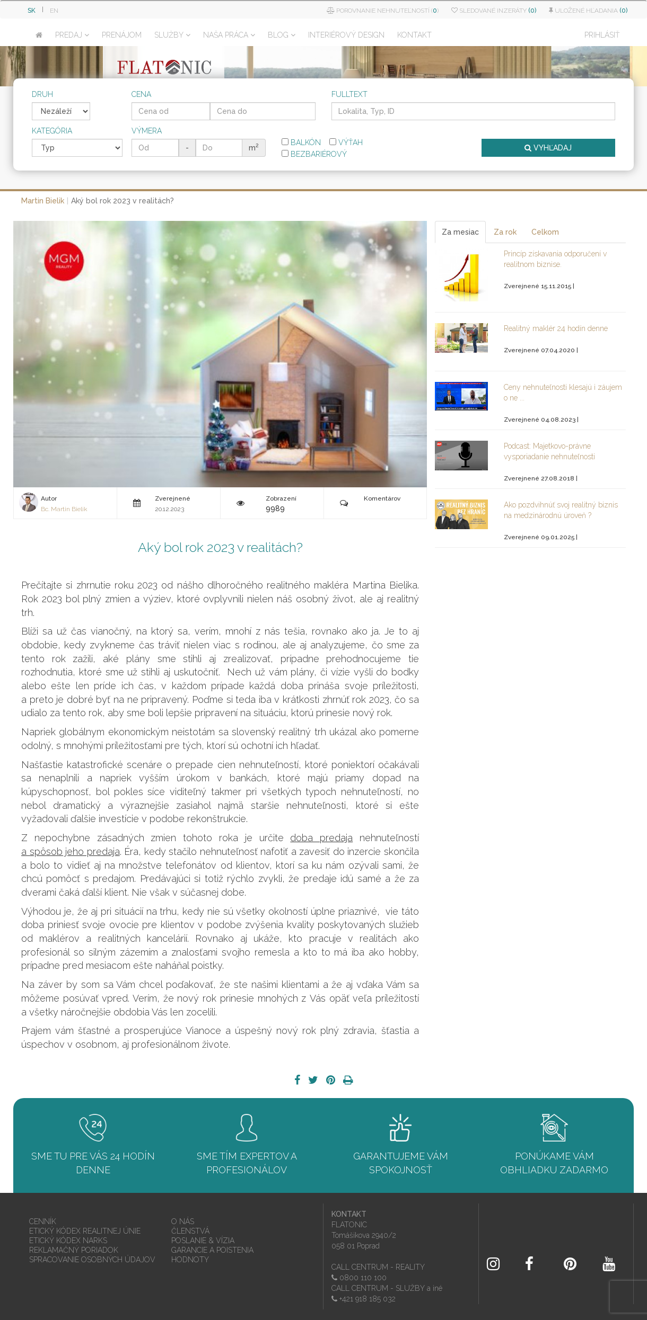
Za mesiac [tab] (460, 232)
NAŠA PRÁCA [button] (229, 35)
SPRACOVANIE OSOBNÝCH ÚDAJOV (92, 1259)
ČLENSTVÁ (190, 1231)
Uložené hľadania (588, 10)
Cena (141, 94)
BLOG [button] (281, 35)
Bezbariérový (314, 154)
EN (54, 10)
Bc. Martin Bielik (64, 509)
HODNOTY (190, 1259)
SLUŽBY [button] (172, 35)
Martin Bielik (42, 201)
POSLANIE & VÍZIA (202, 1240)
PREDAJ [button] (72, 35)
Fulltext (349, 94)
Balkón (301, 142)
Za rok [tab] (505, 232)
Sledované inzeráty (493, 10)
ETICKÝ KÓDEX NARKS (68, 1240)
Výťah (346, 142)
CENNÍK (42, 1221)
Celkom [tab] (545, 232)
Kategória (52, 131)
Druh (42, 94)
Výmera (147, 131)
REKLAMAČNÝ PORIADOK (73, 1250)
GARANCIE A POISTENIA (212, 1250)
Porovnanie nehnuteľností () (383, 10)
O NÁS (182, 1221)
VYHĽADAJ (548, 148)
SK (32, 10)
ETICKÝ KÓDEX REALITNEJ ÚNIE (85, 1231)
